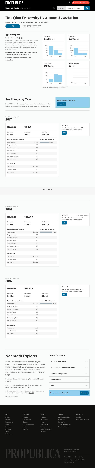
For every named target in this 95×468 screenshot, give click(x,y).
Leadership (9, 422)
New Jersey (27, 8)
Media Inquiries (63, 427)
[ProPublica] (14, 2)
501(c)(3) (20, 38)
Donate (78, 417)
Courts (25, 422)
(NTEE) (29, 55)
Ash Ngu (32, 379)
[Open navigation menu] (69, 2)
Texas (42, 427)
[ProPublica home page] (32, 453)
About (7, 417)
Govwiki (31, 393)
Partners (8, 427)
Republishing (79, 457)
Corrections (62, 422)
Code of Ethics (68, 457)
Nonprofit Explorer (13, 8)
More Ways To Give (82, 420)
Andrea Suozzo (12, 379)
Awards (8, 429)
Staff (7, 424)
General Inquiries (64, 417)
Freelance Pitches (64, 424)
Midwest (44, 417)
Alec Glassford (23, 379)
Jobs (7, 432)
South (43, 422)
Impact (7, 420)
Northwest (44, 420)
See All (25, 429)
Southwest (44, 424)
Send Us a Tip (62, 420)
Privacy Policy (68, 460)
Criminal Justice (28, 424)
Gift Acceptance (69, 462)
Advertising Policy (80, 460)
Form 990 (8, 104)
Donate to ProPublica (80, 3)
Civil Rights (27, 420)
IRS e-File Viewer (25, 391)
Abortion (26, 417)
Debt (24, 427)
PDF (64, 133)
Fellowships (9, 434)
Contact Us (61, 104)
